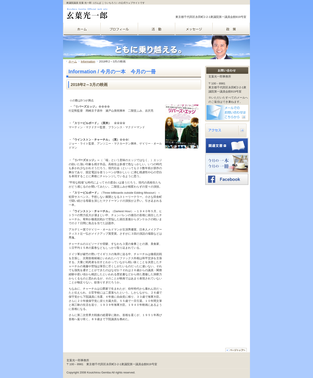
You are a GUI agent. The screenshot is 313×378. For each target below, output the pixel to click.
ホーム (72, 61)
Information (88, 61)
